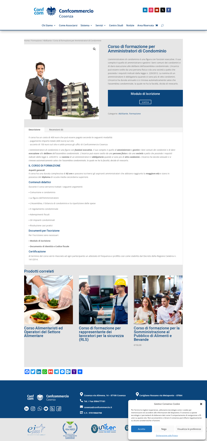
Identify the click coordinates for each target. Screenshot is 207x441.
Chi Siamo (47, 25)
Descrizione (34, 129)
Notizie (130, 25)
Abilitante (47, 40)
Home (27, 40)
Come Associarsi (68, 25)
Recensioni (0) (56, 129)
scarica (145, 101)
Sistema (85, 25)
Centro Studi (116, 25)
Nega (163, 428)
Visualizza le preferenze (189, 428)
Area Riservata (145, 25)
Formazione (36, 40)
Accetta (141, 428)
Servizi (99, 25)
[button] (201, 404)
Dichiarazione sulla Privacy (167, 435)
